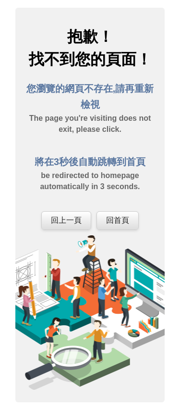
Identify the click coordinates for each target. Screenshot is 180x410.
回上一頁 (66, 220)
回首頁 (117, 220)
